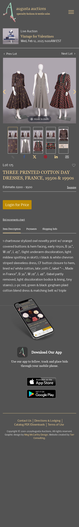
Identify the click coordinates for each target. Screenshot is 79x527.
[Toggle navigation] (71, 12)
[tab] (12, 230)
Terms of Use (56, 424)
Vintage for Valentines (37, 36)
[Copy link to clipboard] (13, 157)
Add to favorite (74, 165)
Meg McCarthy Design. (36, 435)
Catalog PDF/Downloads (29, 424)
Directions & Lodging (47, 420)
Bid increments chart (14, 219)
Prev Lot (10, 54)
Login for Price (17, 204)
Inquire (71, 187)
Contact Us (24, 420)
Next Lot (68, 53)
